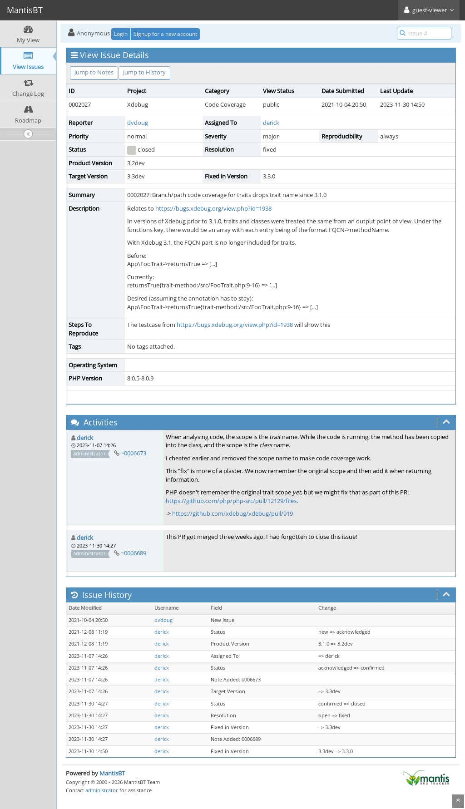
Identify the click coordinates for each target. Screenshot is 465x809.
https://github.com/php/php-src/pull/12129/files (231, 501)
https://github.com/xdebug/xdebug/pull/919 (232, 513)
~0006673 (133, 453)
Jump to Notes (94, 72)
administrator (101, 790)
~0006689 (133, 553)
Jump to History (144, 72)
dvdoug (137, 122)
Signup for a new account (165, 34)
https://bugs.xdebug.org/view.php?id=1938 (213, 208)
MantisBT (112, 773)
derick (271, 122)
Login (121, 34)
